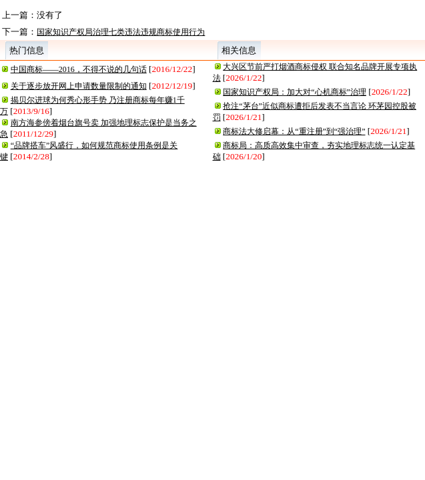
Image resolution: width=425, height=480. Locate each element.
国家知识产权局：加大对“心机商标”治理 (294, 92)
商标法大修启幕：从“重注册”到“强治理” (294, 131)
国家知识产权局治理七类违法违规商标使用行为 (121, 32)
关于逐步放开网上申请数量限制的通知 (79, 86)
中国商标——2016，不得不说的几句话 (79, 69)
